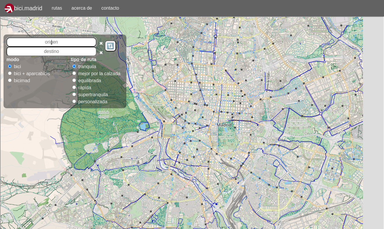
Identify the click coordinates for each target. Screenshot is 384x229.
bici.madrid (28, 8)
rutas (59, 8)
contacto (110, 8)
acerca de (81, 8)
